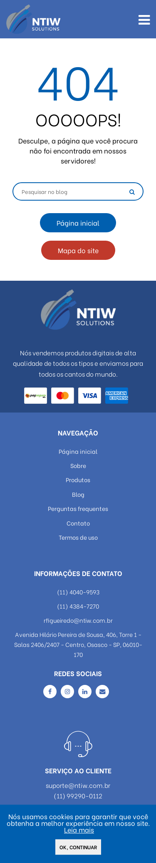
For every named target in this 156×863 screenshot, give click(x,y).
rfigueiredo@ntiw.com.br (78, 620)
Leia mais (79, 830)
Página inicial (78, 222)
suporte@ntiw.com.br (78, 785)
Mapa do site (78, 250)
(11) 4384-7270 (78, 605)
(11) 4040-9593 (78, 591)
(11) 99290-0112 (78, 796)
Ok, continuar (78, 847)
